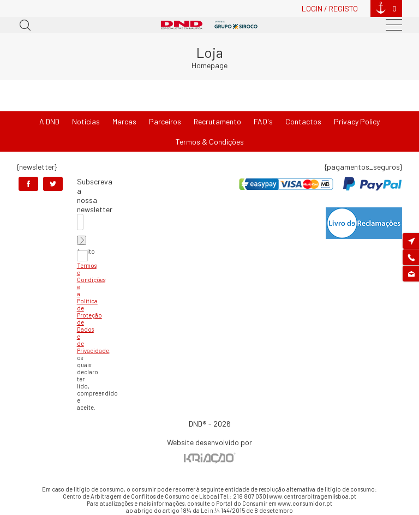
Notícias (86, 121)
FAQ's (263, 121)
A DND (49, 121)
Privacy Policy (357, 121)
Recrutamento (217, 121)
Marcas (124, 121)
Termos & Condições (210, 141)
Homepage (209, 65)
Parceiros (165, 121)
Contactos (303, 121)
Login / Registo (330, 8)
